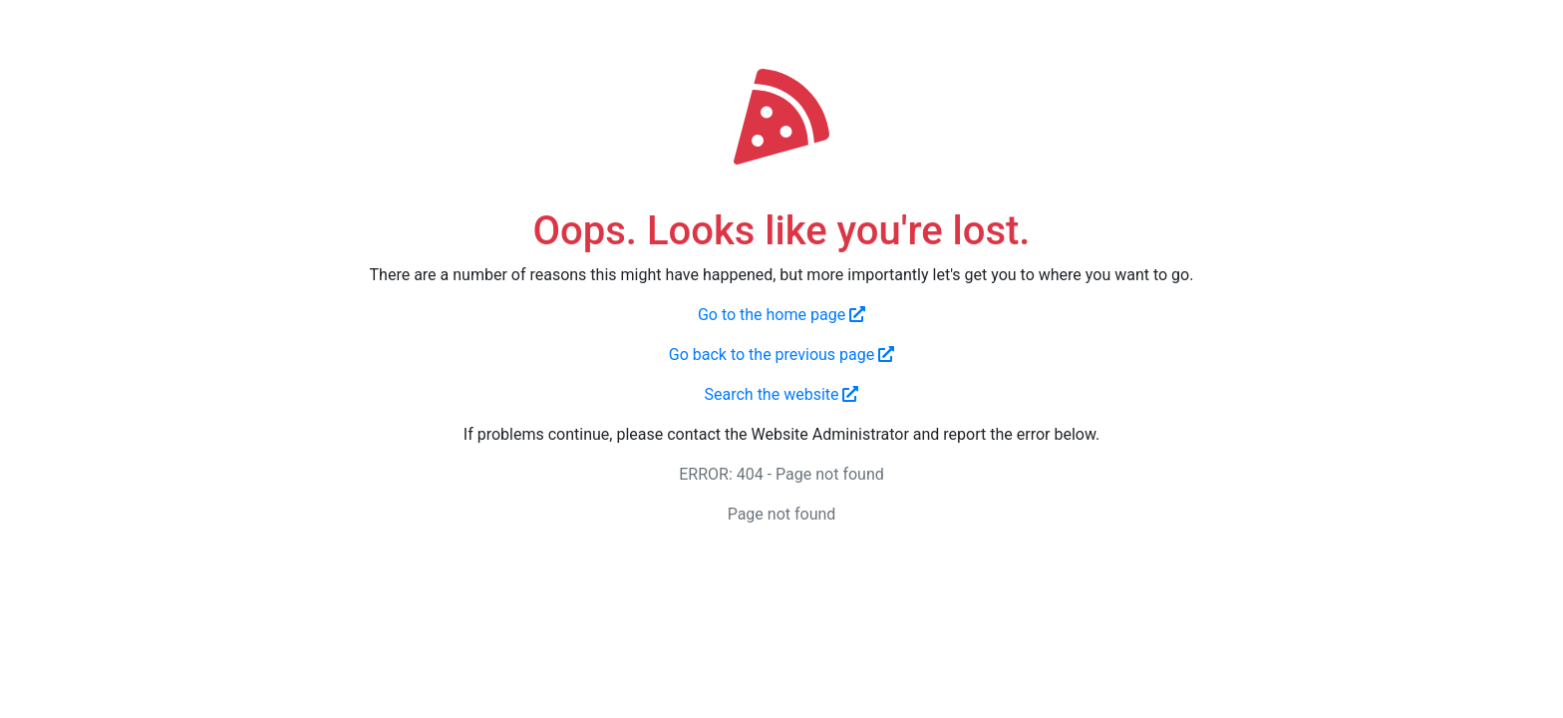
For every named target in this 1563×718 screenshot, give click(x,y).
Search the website (782, 394)
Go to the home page (781, 314)
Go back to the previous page (781, 354)
